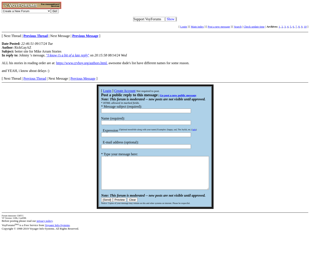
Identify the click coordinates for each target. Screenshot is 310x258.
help (187, 129)
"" (67, 55)
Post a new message (219, 26)
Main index (197, 26)
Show (170, 19)
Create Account (118, 91)
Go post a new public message (171, 95)
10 (305, 26)
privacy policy (45, 227)
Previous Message (82, 78)
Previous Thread (34, 78)
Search (238, 26)
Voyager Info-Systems (57, 231)
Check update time (253, 26)
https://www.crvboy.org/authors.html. (82, 63)
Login (183, 26)
